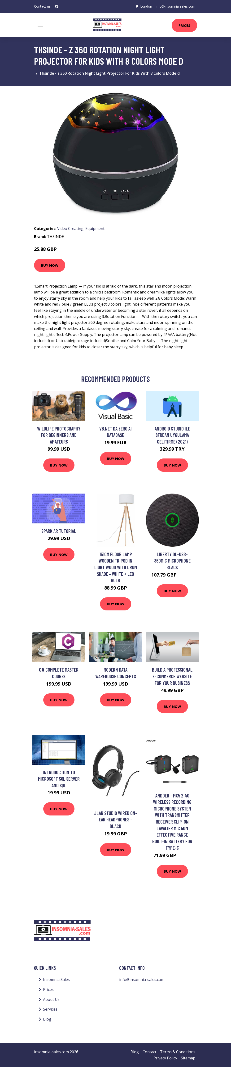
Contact (149, 1051)
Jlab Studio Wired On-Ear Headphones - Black (115, 819)
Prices (184, 25)
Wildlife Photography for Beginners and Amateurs (58, 435)
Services (50, 1009)
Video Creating (70, 228)
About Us (51, 999)
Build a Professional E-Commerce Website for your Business (172, 676)
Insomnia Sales (56, 979)
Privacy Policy (165, 1058)
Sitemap (188, 1058)
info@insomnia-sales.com (175, 6)
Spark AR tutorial (58, 531)
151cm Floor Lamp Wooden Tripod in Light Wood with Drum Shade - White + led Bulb (115, 567)
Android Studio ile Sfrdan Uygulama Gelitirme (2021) (172, 435)
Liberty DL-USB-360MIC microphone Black (172, 560)
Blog (47, 1019)
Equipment (95, 228)
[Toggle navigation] (40, 24)
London (146, 6)
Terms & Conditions (177, 1051)
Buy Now (49, 265)
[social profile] (56, 6)
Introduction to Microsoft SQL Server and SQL (59, 778)
